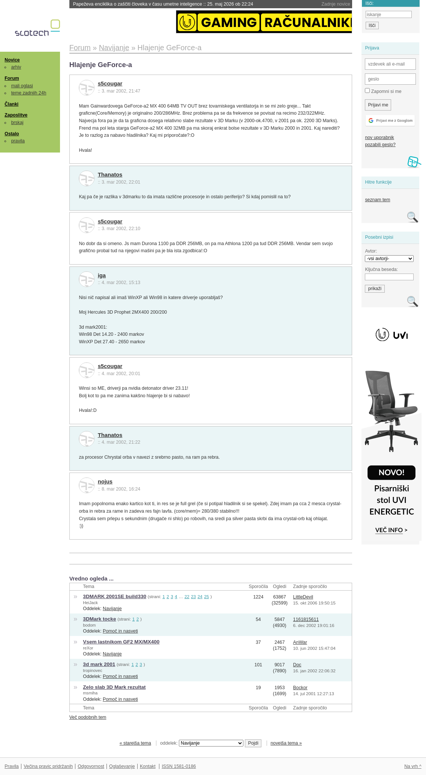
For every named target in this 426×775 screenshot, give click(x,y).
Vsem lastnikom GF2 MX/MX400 (121, 642)
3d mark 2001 (99, 664)
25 (206, 596)
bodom (89, 625)
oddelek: (201, 743)
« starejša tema (135, 743)
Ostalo (11, 133)
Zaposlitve (15, 115)
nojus (105, 482)
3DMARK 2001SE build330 (114, 596)
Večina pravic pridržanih (48, 766)
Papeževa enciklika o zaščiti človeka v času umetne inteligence (163, 4)
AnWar (300, 642)
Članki (11, 104)
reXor (88, 648)
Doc (297, 664)
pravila (18, 141)
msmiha (90, 693)
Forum (11, 78)
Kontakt (148, 766)
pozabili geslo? (380, 144)
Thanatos (110, 175)
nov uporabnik (379, 137)
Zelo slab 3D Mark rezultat (114, 687)
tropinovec (92, 670)
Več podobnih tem (87, 717)
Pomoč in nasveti (120, 631)
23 (193, 596)
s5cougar (110, 84)
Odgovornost (91, 766)
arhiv (16, 67)
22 (186, 596)
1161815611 (306, 619)
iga (102, 275)
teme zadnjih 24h (28, 93)
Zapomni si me (383, 91)
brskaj (17, 122)
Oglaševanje (122, 766)
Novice (12, 60)
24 (200, 596)
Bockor (300, 687)
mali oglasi (22, 85)
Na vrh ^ (412, 766)
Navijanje (112, 608)
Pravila (11, 766)
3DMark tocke (99, 619)
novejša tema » (286, 743)
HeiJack (90, 602)
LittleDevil (303, 597)
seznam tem (377, 199)
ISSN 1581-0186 (179, 766)
